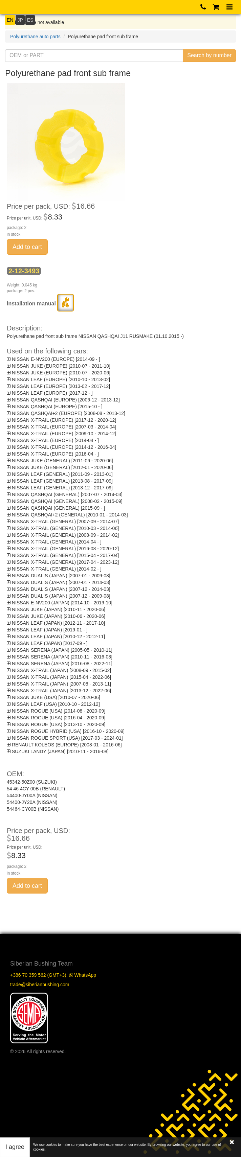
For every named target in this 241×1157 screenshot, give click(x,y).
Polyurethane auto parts (35, 36)
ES (30, 20)
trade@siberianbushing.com (39, 984)
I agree (14, 1146)
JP (20, 20)
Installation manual (40, 303)
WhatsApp (82, 975)
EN (10, 20)
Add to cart (27, 247)
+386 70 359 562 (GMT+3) (38, 975)
